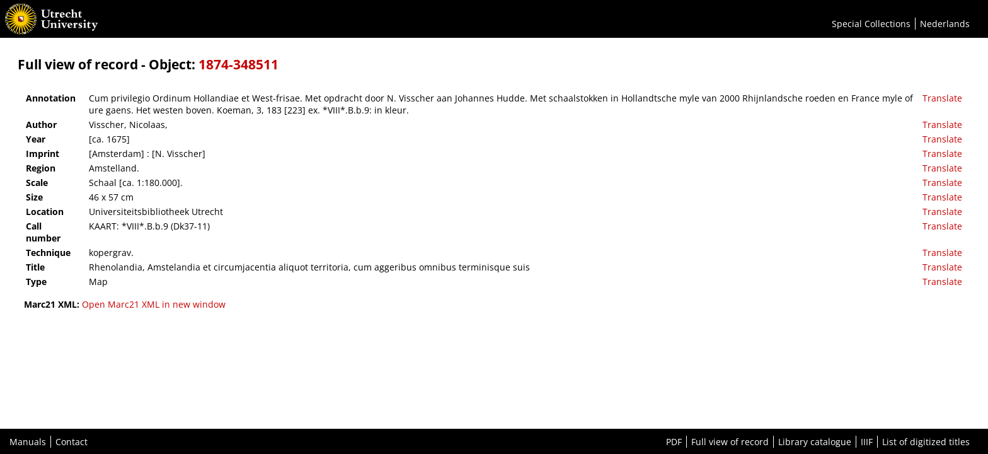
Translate (942, 98)
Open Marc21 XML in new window (154, 304)
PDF (674, 442)
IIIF (867, 442)
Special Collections (871, 24)
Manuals (27, 442)
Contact (71, 442)
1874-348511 (238, 64)
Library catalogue (814, 442)
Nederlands (945, 24)
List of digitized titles (926, 442)
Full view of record (730, 442)
